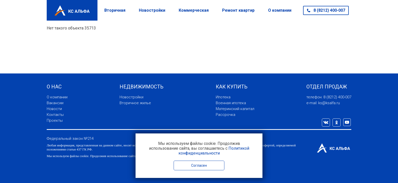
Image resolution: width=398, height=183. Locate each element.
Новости (54, 108)
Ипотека (223, 97)
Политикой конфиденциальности (213, 151)
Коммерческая (194, 10)
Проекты (55, 120)
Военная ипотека (231, 103)
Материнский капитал (235, 108)
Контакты (55, 114)
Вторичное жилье (135, 103)
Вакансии (55, 103)
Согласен (199, 165)
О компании (279, 10)
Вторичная (114, 10)
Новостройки (152, 10)
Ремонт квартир (238, 10)
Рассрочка (225, 114)
